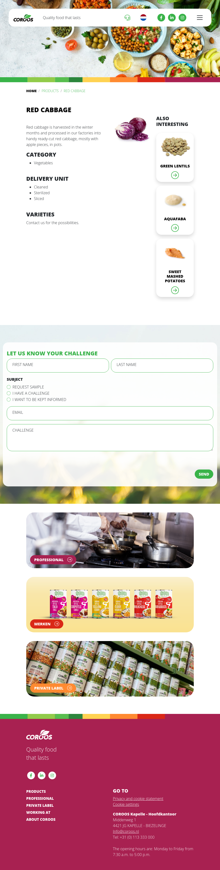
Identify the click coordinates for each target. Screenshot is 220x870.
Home (31, 91)
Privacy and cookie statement (138, 798)
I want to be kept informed (39, 399)
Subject (15, 379)
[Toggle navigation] (200, 17)
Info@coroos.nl (126, 831)
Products (50, 91)
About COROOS (40, 819)
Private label (40, 805)
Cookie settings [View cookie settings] (126, 804)
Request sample (28, 387)
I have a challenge (31, 393)
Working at (38, 812)
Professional (40, 798)
